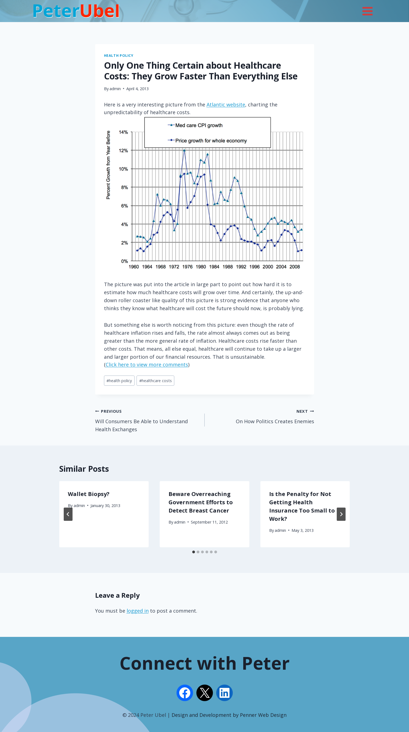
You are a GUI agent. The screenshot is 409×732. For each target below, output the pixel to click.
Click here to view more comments (147, 364)
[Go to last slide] (68, 514)
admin (115, 88)
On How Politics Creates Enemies (262, 416)
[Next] (341, 514)
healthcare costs (155, 380)
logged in (138, 610)
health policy (119, 380)
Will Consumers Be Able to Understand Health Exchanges (147, 420)
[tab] (193, 552)
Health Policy (118, 55)
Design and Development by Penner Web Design (229, 715)
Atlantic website (226, 104)
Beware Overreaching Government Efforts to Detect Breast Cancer (201, 502)
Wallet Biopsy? (89, 494)
